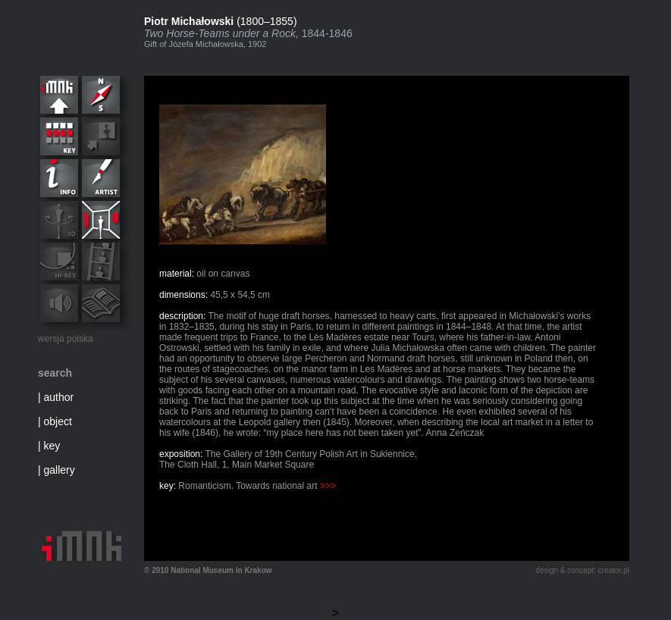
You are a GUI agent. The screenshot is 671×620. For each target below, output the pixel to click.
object (58, 421)
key (52, 446)
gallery (59, 470)
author (59, 397)
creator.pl (613, 570)
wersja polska (65, 338)
